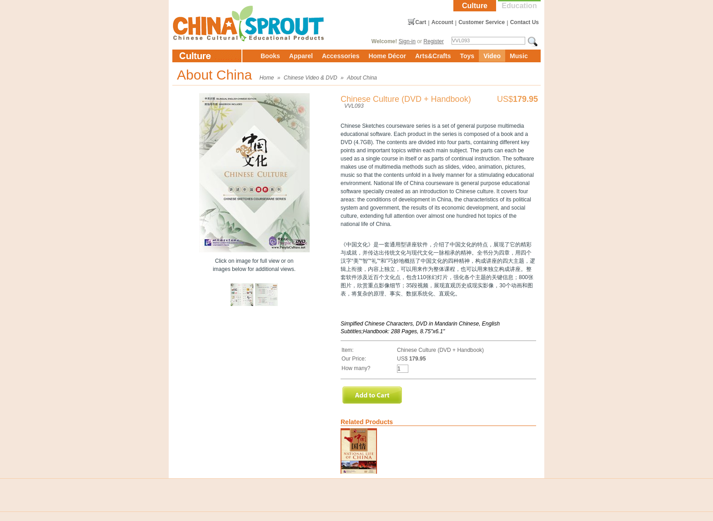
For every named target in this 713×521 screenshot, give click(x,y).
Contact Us (524, 22)
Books (270, 56)
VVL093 (354, 106)
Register (433, 41)
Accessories (341, 56)
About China (362, 78)
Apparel (301, 56)
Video (492, 56)
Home (266, 78)
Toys (467, 56)
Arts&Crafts (433, 56)
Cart (420, 22)
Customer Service (481, 22)
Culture (474, 6)
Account (442, 22)
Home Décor (387, 56)
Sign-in (407, 41)
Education (519, 6)
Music (519, 56)
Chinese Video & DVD (310, 78)
